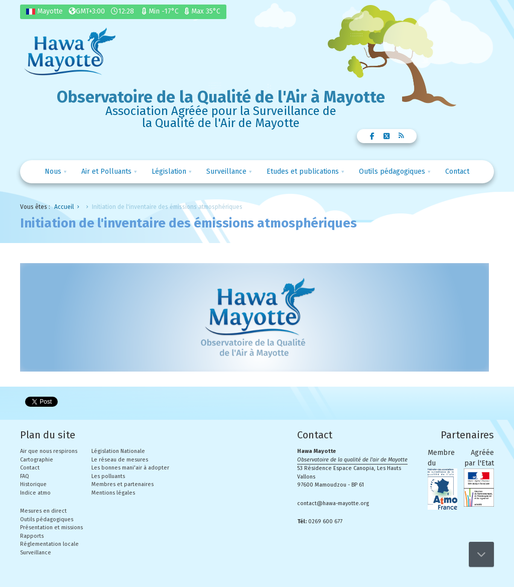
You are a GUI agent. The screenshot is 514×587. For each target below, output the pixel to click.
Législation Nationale (118, 451)
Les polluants (108, 476)
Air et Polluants (106, 171)
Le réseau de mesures (119, 459)
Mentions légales (113, 493)
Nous (53, 171)
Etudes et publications (303, 171)
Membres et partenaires (122, 484)
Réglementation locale (49, 544)
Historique (33, 484)
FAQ (24, 476)
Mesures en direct (43, 511)
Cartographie (36, 459)
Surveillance (226, 171)
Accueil (64, 206)
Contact (457, 171)
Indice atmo (35, 493)
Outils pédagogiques (392, 171)
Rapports (32, 536)
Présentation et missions (51, 527)
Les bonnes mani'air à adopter (130, 467)
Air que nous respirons (48, 451)
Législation (169, 171)
